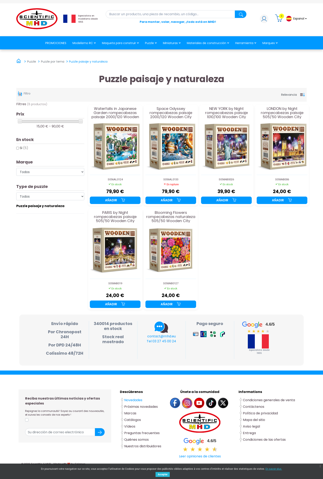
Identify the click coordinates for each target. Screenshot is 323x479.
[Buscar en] (176, 14)
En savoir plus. (274, 468)
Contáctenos (253, 406)
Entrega (249, 433)
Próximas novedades (141, 406)
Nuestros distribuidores (142, 446)
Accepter (162, 474)
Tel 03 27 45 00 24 (161, 341)
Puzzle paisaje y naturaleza (40, 206)
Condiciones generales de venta (269, 400)
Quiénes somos (136, 439)
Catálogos (132, 419)
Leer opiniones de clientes (200, 456)
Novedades (133, 400)
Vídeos (129, 426)
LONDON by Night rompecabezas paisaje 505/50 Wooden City (282, 113)
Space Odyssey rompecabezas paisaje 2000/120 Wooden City (171, 113)
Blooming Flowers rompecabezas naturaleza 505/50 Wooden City (170, 217)
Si (24, 148)
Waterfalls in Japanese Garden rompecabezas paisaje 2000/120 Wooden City (115, 113)
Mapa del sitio (254, 419)
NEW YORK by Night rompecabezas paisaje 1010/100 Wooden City (226, 113)
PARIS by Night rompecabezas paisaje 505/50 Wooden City (115, 217)
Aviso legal (251, 426)
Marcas (130, 413)
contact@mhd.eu (161, 336)
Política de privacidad (260, 413)
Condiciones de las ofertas (264, 439)
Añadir (115, 200)
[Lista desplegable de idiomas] (296, 19)
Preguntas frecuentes (142, 433)
